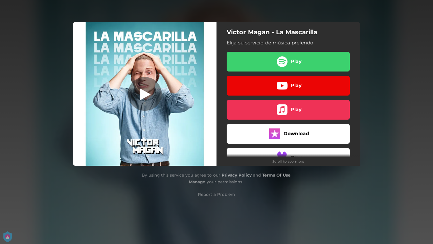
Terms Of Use (276, 175)
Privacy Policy (237, 175)
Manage (197, 181)
